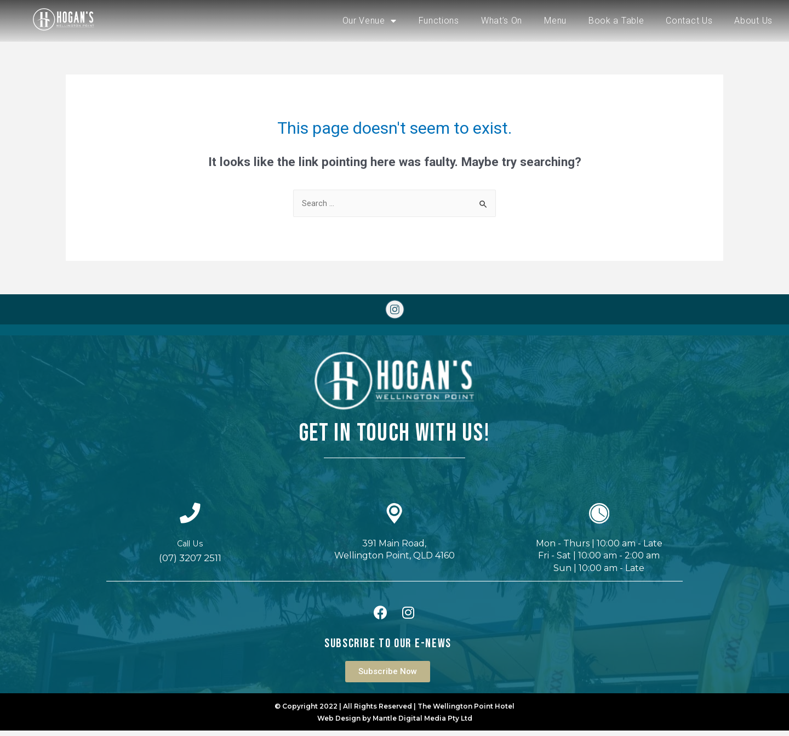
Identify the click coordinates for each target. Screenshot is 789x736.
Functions (439, 20)
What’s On (501, 20)
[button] (387, 677)
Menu (555, 20)
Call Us (190, 549)
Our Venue (369, 21)
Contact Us (689, 20)
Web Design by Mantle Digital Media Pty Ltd (394, 724)
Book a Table (616, 20)
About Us (753, 20)
